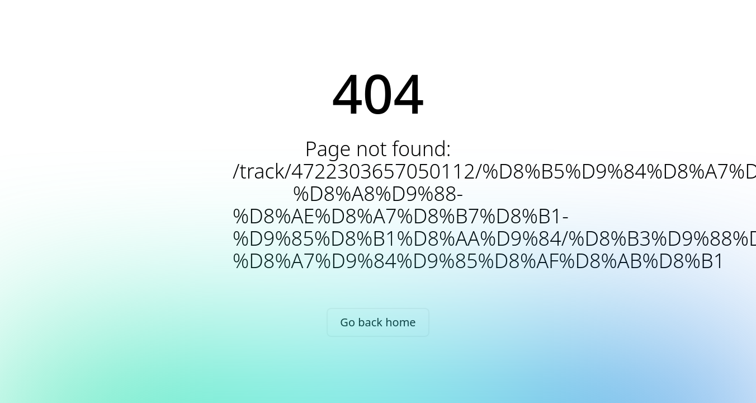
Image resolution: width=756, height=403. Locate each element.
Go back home (377, 322)
